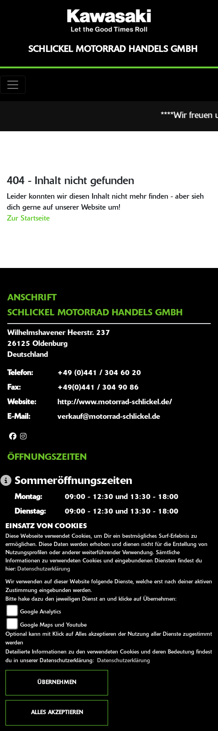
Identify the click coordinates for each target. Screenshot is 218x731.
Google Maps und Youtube (53, 625)
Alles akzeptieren (57, 713)
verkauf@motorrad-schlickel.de (108, 417)
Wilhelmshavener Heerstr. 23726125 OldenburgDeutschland (58, 344)
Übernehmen (56, 682)
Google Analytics (40, 612)
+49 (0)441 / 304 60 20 (99, 373)
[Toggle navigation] (13, 85)
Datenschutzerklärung (43, 569)
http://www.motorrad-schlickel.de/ (114, 402)
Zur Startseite (28, 218)
